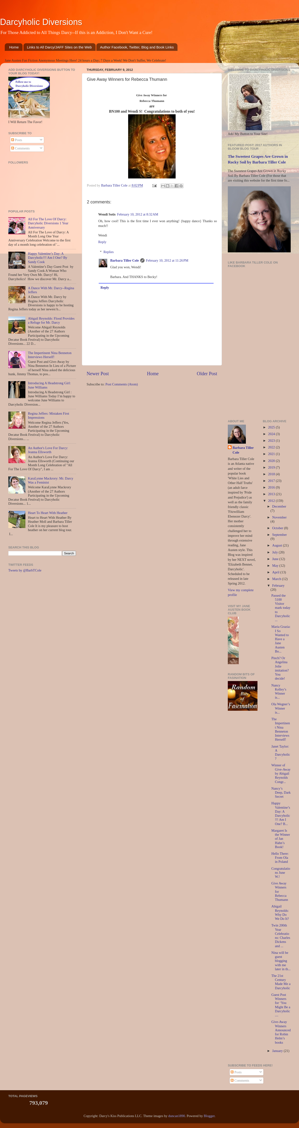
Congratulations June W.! (280, 873)
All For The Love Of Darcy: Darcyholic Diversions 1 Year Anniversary (48, 223)
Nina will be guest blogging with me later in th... (280, 961)
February (278, 585)
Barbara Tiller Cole (114, 185)
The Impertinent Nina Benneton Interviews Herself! (49, 355)
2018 (272, 474)
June (275, 559)
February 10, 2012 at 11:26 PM (167, 260)
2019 (272, 467)
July (275, 552)
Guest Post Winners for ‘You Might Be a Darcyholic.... (280, 1005)
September (279, 535)
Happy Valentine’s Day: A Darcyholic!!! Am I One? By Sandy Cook (47, 258)
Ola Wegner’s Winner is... (280, 708)
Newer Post (98, 373)
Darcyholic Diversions (41, 22)
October (278, 528)
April (276, 572)
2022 (272, 447)
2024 (272, 434)
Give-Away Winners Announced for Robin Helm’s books (280, 1032)
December (279, 506)
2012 (272, 501)
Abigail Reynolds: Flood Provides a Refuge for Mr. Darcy (51, 320)
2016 (272, 487)
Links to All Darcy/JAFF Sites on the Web (59, 47)
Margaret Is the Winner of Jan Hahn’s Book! (280, 839)
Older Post (207, 373)
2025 (272, 427)
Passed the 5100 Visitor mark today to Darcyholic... (280, 608)
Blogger (209, 1116)
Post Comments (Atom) (121, 384)
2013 (272, 494)
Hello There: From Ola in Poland (280, 858)
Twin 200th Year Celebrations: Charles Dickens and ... (280, 935)
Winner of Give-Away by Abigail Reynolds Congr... (280, 773)
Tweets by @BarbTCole (24, 570)
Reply (102, 242)
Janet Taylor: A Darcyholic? (280, 752)
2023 (272, 440)
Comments (20, 148)
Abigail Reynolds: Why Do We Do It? (280, 912)
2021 (272, 454)
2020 (272, 461)
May (275, 565)
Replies (108, 252)
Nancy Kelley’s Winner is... (278, 691)
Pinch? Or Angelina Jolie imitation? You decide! (280, 668)
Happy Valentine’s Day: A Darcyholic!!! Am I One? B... (280, 813)
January (278, 1051)
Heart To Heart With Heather (48, 513)
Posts (16, 140)
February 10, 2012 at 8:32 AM (137, 214)
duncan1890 (176, 1116)
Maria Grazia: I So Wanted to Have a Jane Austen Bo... (280, 639)
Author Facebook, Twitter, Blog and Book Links (137, 47)
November (279, 517)
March (277, 579)
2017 (272, 481)
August (277, 545)
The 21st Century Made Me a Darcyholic (280, 982)
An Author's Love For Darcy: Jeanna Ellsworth (48, 450)
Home (14, 47)
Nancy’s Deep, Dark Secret (280, 793)
